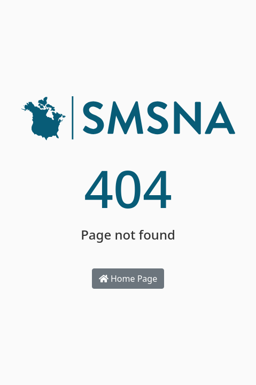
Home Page (128, 278)
